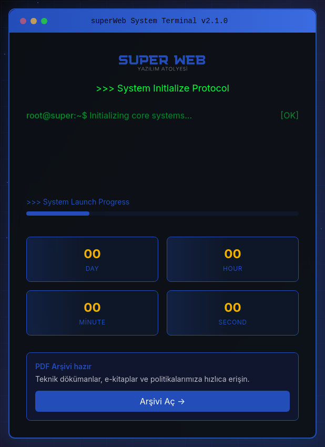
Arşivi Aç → (163, 401)
